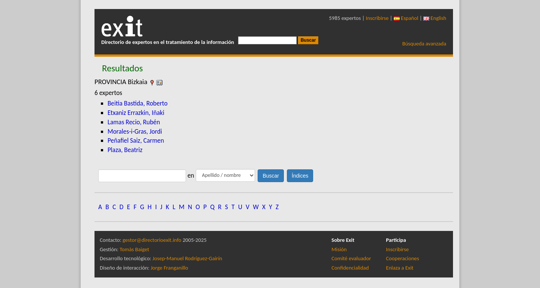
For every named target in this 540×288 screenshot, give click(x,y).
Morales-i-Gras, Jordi (135, 131)
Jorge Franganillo (169, 267)
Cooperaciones (402, 258)
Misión (339, 249)
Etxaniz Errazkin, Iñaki (136, 113)
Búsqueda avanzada (424, 43)
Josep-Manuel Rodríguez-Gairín (187, 258)
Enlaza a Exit (399, 267)
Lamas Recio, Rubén (134, 122)
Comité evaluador (351, 258)
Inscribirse (377, 18)
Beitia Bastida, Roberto (138, 103)
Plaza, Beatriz (125, 150)
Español (406, 18)
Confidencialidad (350, 267)
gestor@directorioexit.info (152, 240)
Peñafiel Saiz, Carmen (136, 140)
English (434, 18)
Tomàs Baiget (134, 249)
